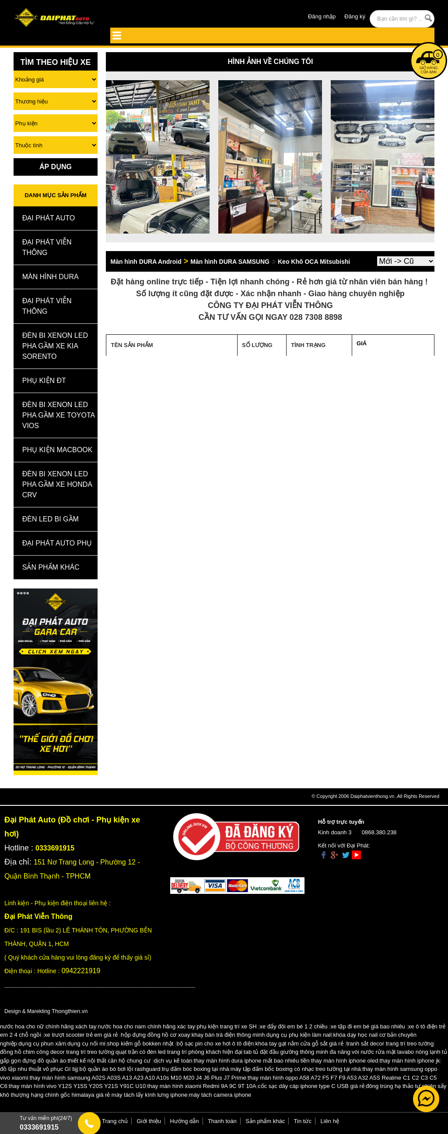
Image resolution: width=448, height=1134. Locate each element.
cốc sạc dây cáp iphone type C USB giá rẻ (311, 1086)
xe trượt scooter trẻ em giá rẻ (81, 1034)
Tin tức (303, 1121)
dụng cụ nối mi (86, 1043)
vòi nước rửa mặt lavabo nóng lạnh (396, 1052)
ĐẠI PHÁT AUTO (48, 218)
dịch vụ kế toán (173, 1060)
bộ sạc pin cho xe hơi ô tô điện (215, 1043)
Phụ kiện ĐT (44, 380)
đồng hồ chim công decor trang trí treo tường (57, 1052)
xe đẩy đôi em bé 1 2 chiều (294, 1026)
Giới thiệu (149, 1121)
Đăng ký (354, 16)
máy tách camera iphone (220, 1094)
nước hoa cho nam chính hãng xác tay (146, 1026)
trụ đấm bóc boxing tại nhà (195, 1069)
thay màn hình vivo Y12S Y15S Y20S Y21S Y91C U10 (77, 1086)
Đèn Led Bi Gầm (50, 519)
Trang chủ (115, 1121)
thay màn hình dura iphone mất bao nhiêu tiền (252, 1060)
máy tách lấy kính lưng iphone (150, 1094)
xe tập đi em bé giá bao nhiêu (368, 1026)
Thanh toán (222, 1121)
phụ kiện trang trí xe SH (226, 1026)
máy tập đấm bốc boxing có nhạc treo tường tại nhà (296, 1069)
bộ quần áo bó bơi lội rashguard (120, 1069)
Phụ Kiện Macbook (57, 450)
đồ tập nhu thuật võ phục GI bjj (39, 1069)
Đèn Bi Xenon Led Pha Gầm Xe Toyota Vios (58, 415)
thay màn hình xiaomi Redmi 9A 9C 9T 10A (201, 1086)
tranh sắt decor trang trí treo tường (390, 1043)
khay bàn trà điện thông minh (228, 1034)
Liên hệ (330, 1121)
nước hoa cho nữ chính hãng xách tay (48, 1026)
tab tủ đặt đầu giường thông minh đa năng (297, 1052)
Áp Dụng (55, 166)
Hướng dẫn (184, 1121)
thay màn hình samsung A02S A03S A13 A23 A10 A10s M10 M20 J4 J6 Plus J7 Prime (138, 1077)
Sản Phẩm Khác (51, 567)
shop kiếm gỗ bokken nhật (140, 1043)
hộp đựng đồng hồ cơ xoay (155, 1034)
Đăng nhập (322, 16)
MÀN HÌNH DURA (50, 276)
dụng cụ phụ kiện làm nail (299, 1034)
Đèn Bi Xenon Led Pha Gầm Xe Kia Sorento (55, 346)
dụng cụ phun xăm (42, 1043)
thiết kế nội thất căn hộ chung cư (108, 1060)
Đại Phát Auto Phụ (57, 543)
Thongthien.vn (70, 1011)
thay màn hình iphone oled (344, 1060)
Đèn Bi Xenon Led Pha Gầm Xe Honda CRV (57, 484)
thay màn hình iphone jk (410, 1060)
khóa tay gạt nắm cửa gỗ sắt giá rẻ (299, 1043)
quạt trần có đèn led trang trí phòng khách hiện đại (179, 1052)
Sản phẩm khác (265, 1121)
